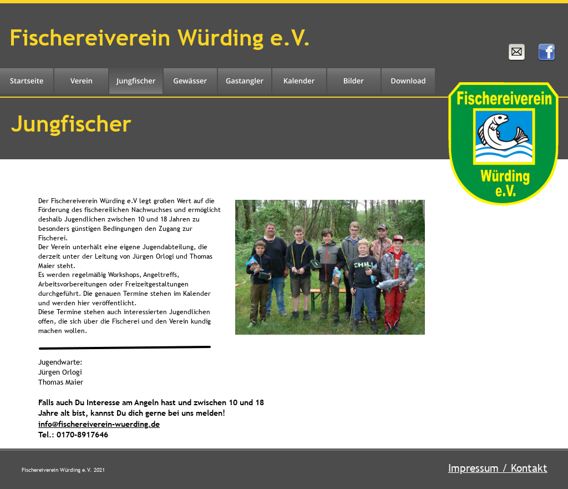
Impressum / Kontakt (497, 468)
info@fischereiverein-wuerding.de (99, 424)
